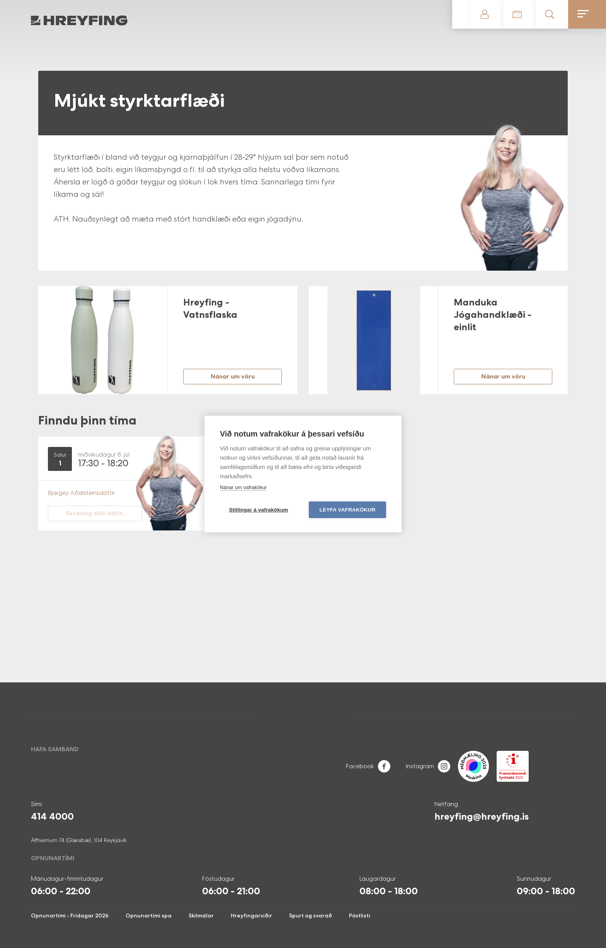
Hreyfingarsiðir (251, 915)
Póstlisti (359, 915)
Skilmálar (201, 915)
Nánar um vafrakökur (243, 487)
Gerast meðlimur (461, 14)
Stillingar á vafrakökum (258, 510)
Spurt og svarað (310, 915)
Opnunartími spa (149, 915)
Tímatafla (519, 14)
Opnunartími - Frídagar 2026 (70, 915)
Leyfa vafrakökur (348, 510)
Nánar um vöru (233, 376)
